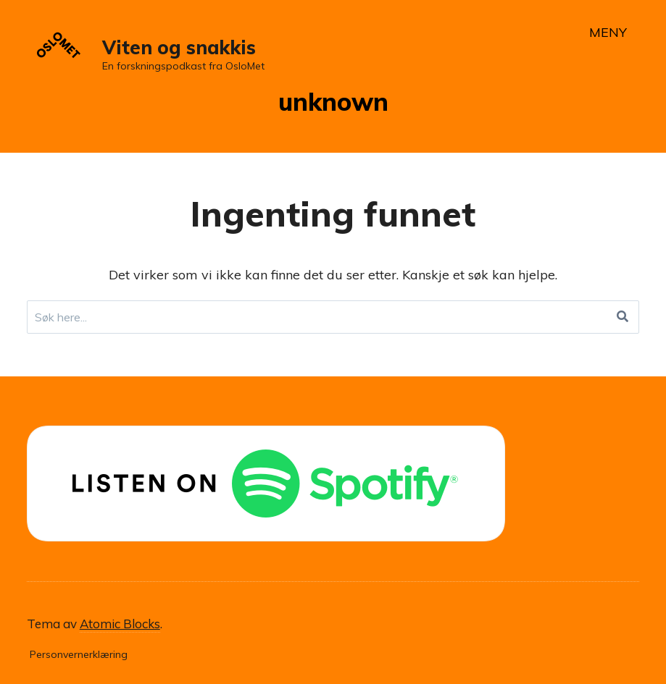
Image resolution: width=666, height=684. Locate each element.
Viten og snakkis (179, 47)
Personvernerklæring (79, 654)
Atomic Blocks (120, 623)
